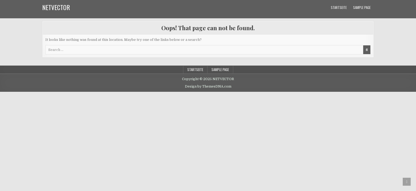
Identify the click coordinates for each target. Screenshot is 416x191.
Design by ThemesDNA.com (208, 86)
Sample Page (362, 7)
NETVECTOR (56, 7)
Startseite (339, 7)
